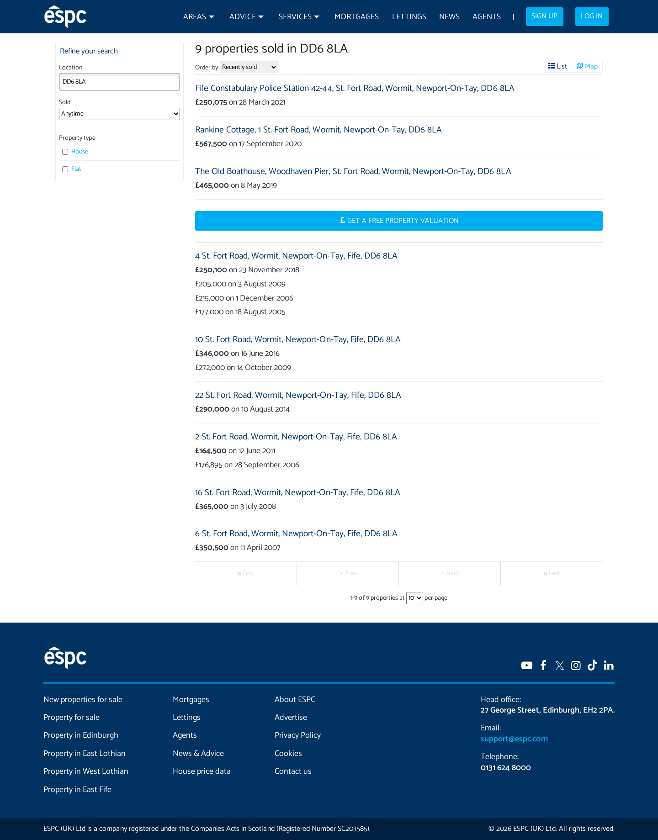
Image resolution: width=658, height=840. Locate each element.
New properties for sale (83, 700)
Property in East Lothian (84, 754)
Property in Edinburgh (80, 735)
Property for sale (71, 717)
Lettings (409, 17)
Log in (592, 16)
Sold (64, 102)
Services (295, 17)
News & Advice (198, 754)
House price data (202, 771)
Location (70, 68)
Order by (206, 68)
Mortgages (356, 17)
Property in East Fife (77, 790)
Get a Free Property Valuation (403, 221)
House (75, 152)
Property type (77, 138)
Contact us (293, 771)
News (449, 17)
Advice (242, 17)
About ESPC (295, 700)
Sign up (544, 16)
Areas (194, 17)
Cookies (288, 754)
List (562, 66)
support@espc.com (514, 739)
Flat (71, 169)
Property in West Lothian (86, 771)
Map (591, 66)
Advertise (291, 717)
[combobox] (119, 81)
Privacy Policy (298, 735)
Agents (486, 17)
